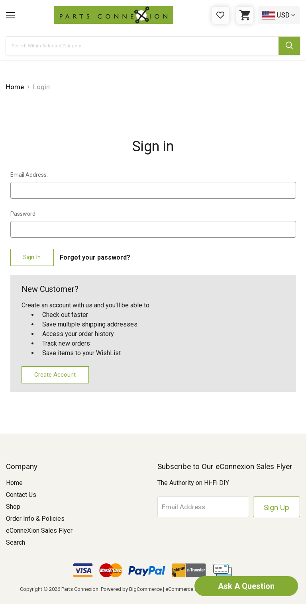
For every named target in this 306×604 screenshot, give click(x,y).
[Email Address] (203, 506)
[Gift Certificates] (221, 15)
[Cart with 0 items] (245, 15)
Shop (13, 506)
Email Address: (29, 175)
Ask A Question (246, 586)
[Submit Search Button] (289, 46)
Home (14, 483)
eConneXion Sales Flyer (39, 530)
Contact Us (21, 494)
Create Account (55, 374)
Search (15, 542)
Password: (23, 214)
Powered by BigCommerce (131, 589)
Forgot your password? (95, 257)
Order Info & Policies (35, 518)
